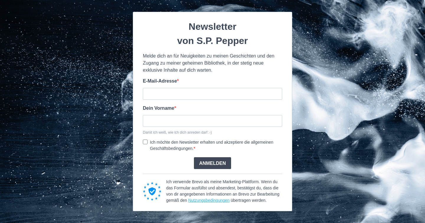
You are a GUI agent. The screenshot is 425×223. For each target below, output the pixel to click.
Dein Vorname (158, 108)
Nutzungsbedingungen (209, 200)
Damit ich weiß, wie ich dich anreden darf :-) (177, 132)
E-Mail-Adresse (160, 80)
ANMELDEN (212, 163)
